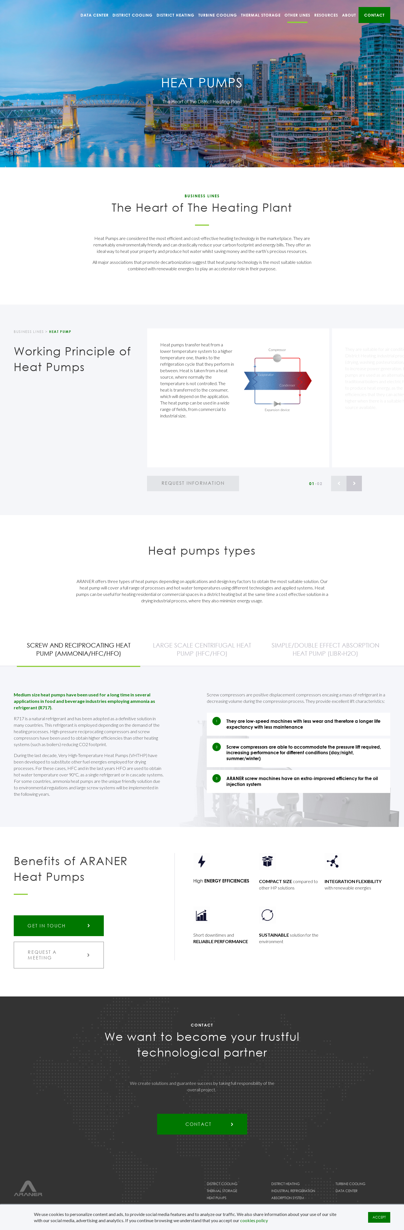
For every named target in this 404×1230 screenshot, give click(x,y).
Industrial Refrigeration (293, 1191)
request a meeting (42, 955)
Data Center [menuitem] (95, 15)
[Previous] (338, 483)
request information (193, 483)
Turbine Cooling (350, 1184)
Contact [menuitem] (374, 15)
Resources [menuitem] (326, 15)
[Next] (354, 483)
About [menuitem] (349, 15)
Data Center (346, 1191)
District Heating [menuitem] (175, 15)
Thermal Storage (222, 1191)
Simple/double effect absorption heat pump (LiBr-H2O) (325, 649)
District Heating (285, 1184)
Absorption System (287, 1198)
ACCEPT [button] (379, 1217)
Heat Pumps (216, 1198)
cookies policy (254, 1220)
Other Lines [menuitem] (297, 15)
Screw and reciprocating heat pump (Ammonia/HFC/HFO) (78, 649)
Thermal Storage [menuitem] (261, 15)
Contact (198, 1125)
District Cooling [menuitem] (133, 15)
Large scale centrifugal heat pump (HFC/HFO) (202, 649)
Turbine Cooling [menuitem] (217, 15)
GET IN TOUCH (47, 926)
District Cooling (222, 1184)
